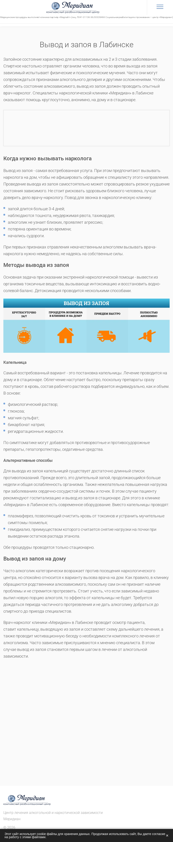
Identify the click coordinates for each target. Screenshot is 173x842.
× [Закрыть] (167, 835)
